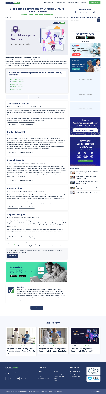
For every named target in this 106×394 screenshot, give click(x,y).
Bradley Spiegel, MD (17, 79)
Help (56, 378)
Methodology (58, 374)
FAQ (56, 381)
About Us (41, 374)
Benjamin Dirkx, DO (16, 84)
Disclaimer (58, 97)
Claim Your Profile (61, 2)
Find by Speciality (49, 2)
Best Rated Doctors (73, 2)
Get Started (12, 255)
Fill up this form (16, 244)
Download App (95, 2)
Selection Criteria (17, 97)
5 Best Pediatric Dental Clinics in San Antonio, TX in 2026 (86, 177)
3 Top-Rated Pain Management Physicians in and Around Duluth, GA (21, 350)
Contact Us (42, 383)
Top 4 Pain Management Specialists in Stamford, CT (82, 350)
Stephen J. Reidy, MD (17, 86)
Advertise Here (37, 308)
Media (56, 371)
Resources (83, 2)
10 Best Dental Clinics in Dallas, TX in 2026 (87, 192)
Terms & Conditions (53, 391)
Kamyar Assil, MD (16, 89)
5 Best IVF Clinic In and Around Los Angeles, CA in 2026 (87, 187)
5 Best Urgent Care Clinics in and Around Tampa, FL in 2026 (87, 182)
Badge (40, 376)
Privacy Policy (38, 97)
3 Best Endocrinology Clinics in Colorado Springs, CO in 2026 (87, 172)
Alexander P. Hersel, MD (18, 81)
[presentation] (81, 25)
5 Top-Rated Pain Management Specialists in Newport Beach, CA (53, 350)
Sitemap (57, 383)
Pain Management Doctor (28, 346)
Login (60, 391)
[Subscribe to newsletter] (98, 20)
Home (40, 371)
